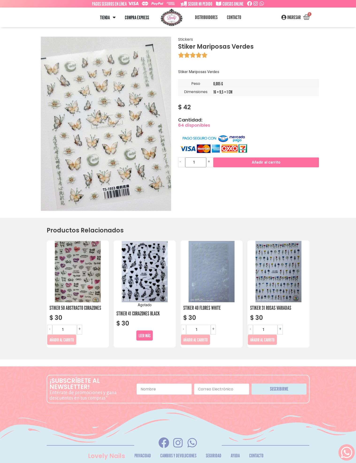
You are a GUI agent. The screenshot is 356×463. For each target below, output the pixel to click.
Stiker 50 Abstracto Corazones (75, 308)
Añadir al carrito (266, 162)
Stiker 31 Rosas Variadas (270, 308)
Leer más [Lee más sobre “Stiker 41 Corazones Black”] (144, 335)
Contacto (234, 17)
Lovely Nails (106, 456)
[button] (114, 17)
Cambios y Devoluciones (178, 456)
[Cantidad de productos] (195, 162)
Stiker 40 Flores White (202, 308)
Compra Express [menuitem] (137, 17)
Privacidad (142, 456)
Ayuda (235, 456)
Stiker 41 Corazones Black (138, 313)
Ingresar (294, 17)
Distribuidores (206, 17)
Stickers (185, 39)
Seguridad (213, 456)
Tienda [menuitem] (105, 17)
